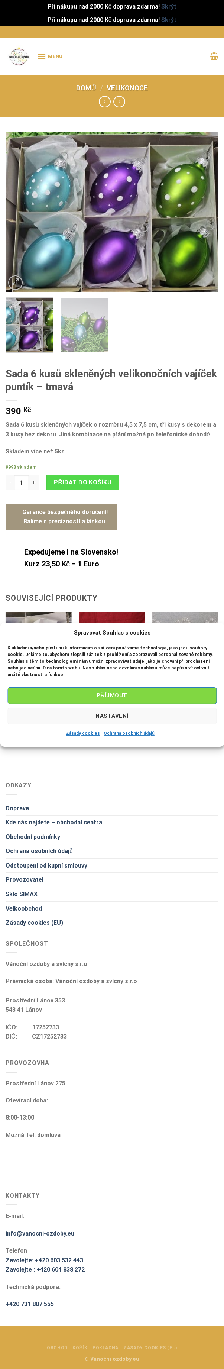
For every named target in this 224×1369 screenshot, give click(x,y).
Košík (79, 1347)
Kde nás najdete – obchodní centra (54, 822)
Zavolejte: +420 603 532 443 (44, 1260)
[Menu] (50, 56)
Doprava (17, 808)
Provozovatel (24, 879)
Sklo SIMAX (22, 894)
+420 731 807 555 (30, 1304)
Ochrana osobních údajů (129, 733)
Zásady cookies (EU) (34, 922)
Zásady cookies (83, 733)
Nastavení (111, 716)
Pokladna (105, 1347)
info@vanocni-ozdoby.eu (40, 1233)
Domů (86, 88)
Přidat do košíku (82, 482)
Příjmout (112, 695)
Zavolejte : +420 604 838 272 (45, 1269)
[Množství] (21, 482)
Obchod (57, 1347)
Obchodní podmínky (33, 836)
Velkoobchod (24, 908)
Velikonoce (127, 88)
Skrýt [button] (168, 6)
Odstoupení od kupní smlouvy (46, 865)
